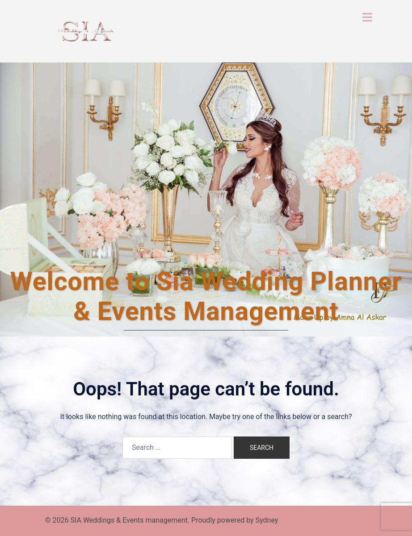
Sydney (267, 520)
